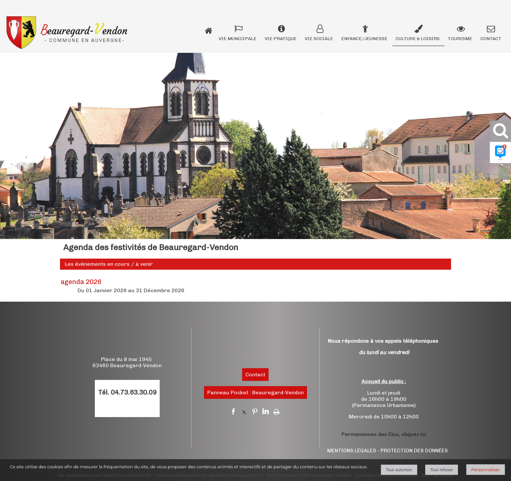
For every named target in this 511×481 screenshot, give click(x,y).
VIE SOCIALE (319, 38)
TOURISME (460, 38)
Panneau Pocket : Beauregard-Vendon (255, 392)
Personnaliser (485, 469)
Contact (255, 374)
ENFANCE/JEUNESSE (364, 38)
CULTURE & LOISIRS (418, 38)
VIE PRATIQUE (281, 38)
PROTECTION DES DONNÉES (414, 450)
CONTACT (490, 38)
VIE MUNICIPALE (237, 38)
